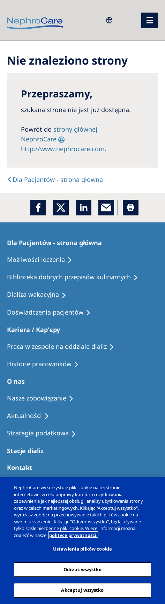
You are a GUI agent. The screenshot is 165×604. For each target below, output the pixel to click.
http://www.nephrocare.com (63, 149)
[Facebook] (38, 207)
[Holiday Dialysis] (40, 294)
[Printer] (130, 207)
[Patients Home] (57, 243)
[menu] (149, 20)
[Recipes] (75, 277)
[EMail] (106, 207)
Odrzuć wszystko (82, 569)
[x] (61, 207)
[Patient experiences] (52, 312)
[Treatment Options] (42, 260)
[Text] (55, 179)
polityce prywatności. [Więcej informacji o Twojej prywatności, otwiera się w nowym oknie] (73, 535)
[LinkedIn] (83, 207)
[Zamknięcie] (154, 488)
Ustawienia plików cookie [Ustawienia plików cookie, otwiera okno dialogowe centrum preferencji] (82, 549)
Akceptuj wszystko (82, 590)
